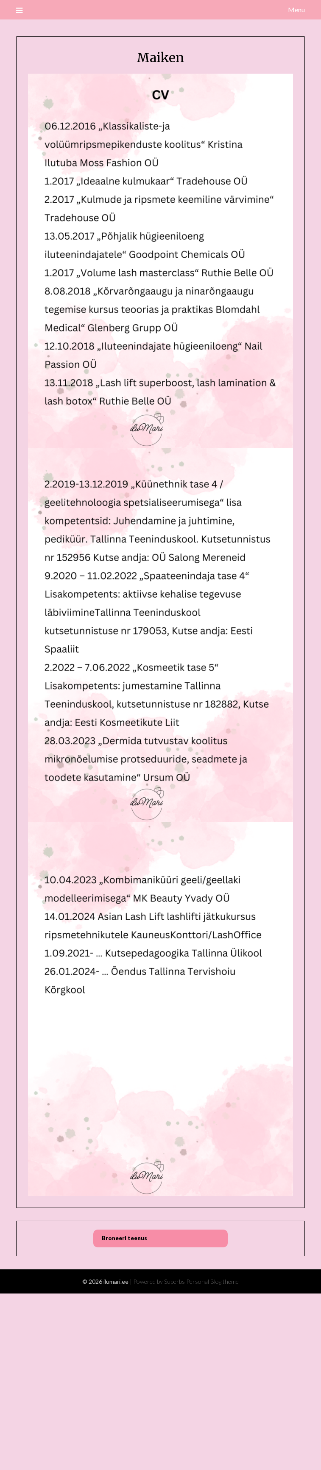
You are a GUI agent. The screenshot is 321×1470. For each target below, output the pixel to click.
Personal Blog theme (212, 1281)
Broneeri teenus (124, 1238)
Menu (296, 10)
